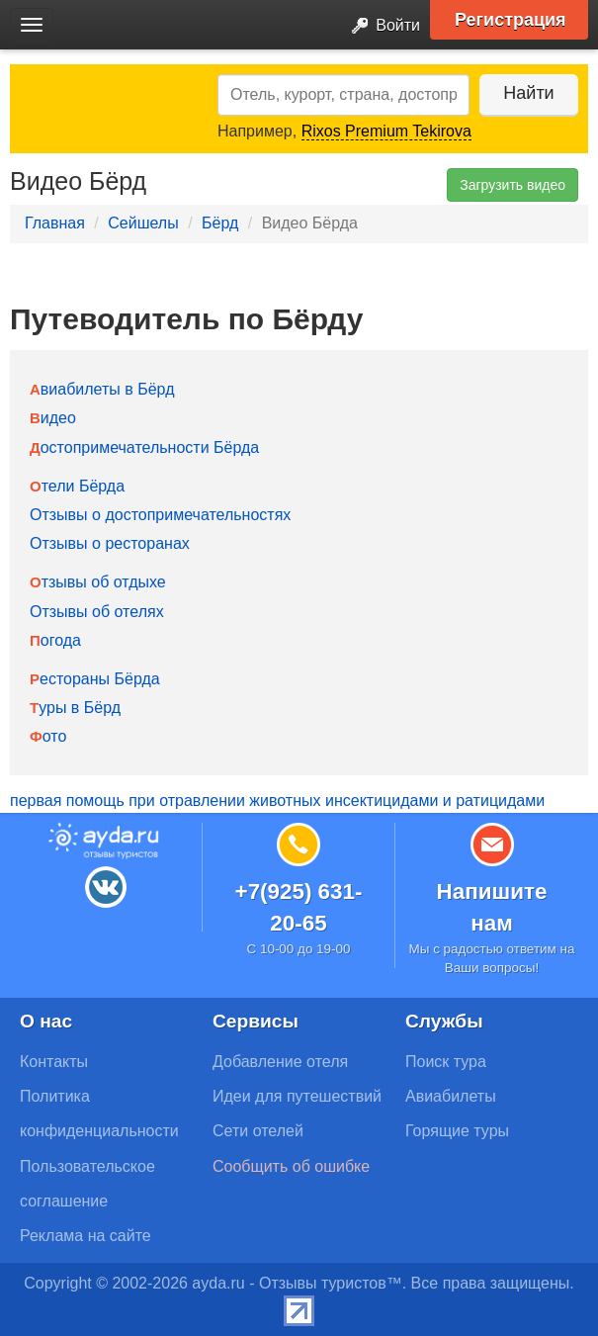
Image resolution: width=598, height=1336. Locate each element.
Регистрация (510, 20)
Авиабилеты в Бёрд (102, 389)
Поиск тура (445, 1061)
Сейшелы (143, 223)
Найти (528, 93)
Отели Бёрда (77, 486)
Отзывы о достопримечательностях (160, 514)
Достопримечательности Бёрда (144, 447)
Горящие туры (457, 1130)
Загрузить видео (512, 185)
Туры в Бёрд (75, 707)
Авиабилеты (450, 1096)
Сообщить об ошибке (291, 1166)
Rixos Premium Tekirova (386, 131)
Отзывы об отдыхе (98, 582)
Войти (380, 26)
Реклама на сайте (85, 1235)
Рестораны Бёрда (95, 678)
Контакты (54, 1061)
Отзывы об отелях (97, 611)
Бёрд (220, 223)
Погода (55, 640)
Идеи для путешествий (297, 1096)
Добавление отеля (280, 1061)
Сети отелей (258, 1130)
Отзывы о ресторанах (110, 543)
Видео (53, 417)
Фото (48, 736)
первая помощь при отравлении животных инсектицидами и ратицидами (277, 800)
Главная (55, 223)
